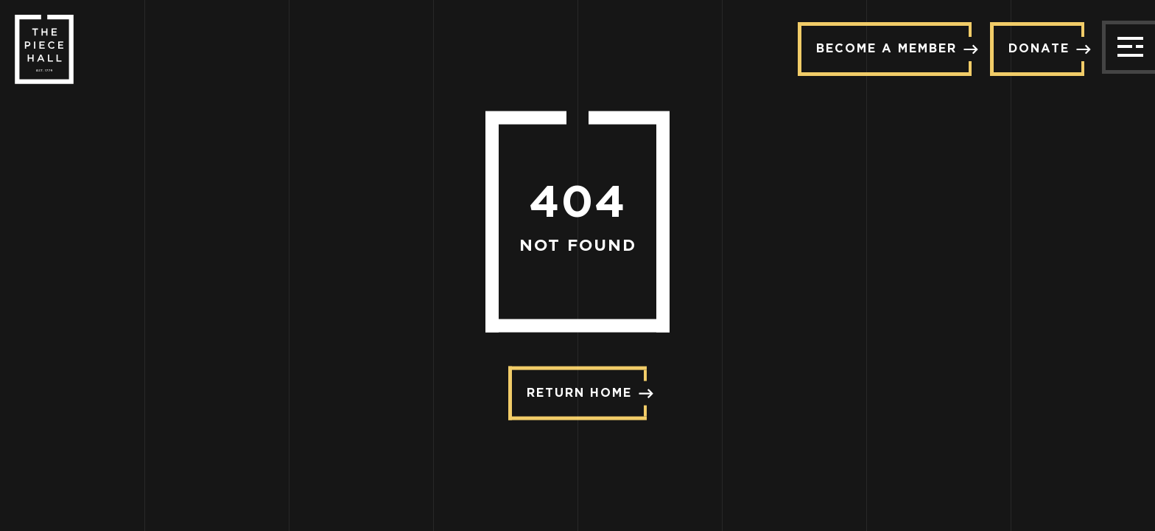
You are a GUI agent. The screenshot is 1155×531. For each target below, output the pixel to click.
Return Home (587, 393)
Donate (1046, 48)
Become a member (894, 48)
